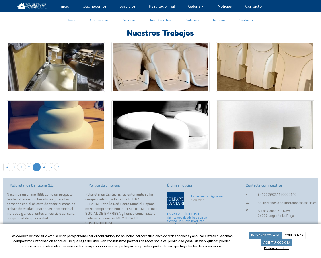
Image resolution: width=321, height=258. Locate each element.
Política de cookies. (276, 248)
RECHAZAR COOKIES (265, 235)
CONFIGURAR (294, 235)
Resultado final (162, 6)
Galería (196, 6)
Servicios (127, 6)
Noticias (224, 6)
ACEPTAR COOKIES (276, 242)
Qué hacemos (94, 6)
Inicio (64, 6)
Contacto (253, 6)
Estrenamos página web (207, 196)
